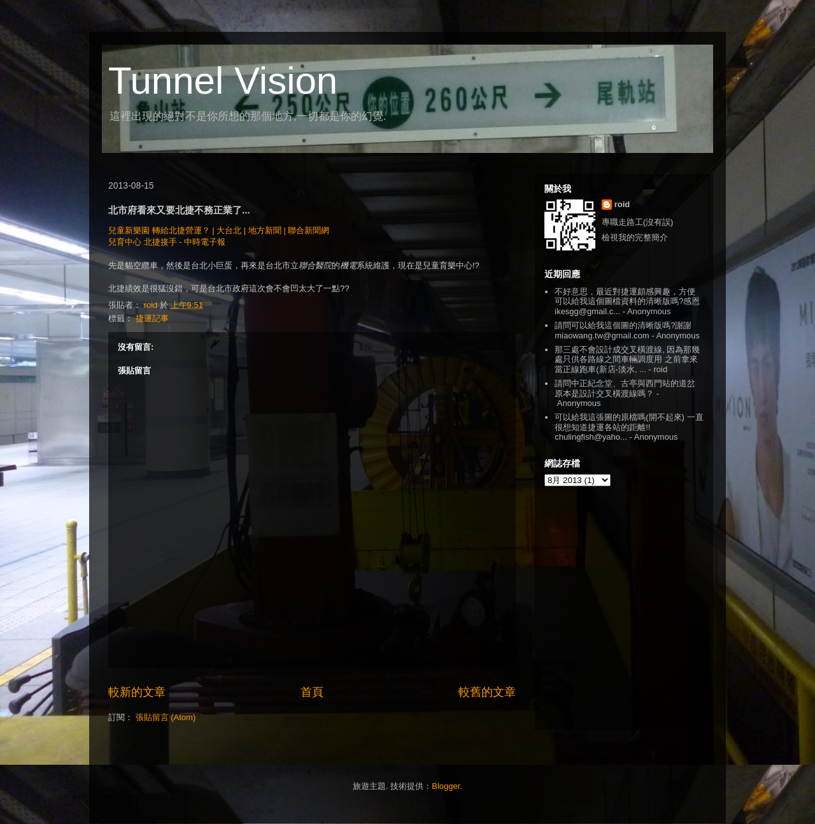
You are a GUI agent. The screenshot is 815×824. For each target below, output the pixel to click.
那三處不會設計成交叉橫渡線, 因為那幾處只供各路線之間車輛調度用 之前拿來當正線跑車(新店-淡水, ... (627, 359)
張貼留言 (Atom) (166, 717)
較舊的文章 (487, 692)
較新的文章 (137, 692)
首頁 (312, 692)
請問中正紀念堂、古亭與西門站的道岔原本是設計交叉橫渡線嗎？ (625, 388)
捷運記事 (152, 318)
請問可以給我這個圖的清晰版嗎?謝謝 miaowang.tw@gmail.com (623, 330)
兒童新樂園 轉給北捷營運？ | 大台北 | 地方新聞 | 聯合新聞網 (218, 230)
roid (622, 204)
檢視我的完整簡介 (635, 237)
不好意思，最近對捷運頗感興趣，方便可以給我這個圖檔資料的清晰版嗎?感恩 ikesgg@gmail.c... (627, 301)
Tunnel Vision (222, 80)
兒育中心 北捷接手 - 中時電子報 (166, 242)
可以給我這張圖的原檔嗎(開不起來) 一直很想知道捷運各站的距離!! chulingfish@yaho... (629, 427)
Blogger (446, 786)
